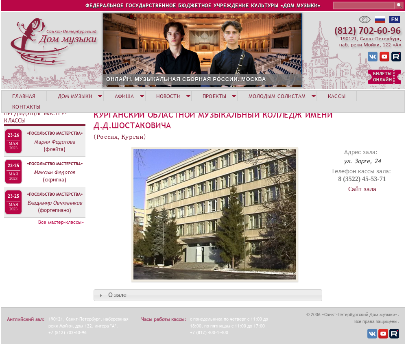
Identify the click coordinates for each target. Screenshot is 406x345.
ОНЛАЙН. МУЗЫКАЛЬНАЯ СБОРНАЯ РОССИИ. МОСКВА (186, 79)
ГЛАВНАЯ (23, 96)
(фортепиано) (54, 210)
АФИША (124, 96)
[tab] (208, 295)
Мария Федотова (54, 141)
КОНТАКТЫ (26, 106)
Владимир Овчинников (54, 202)
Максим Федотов (54, 172)
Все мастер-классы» (61, 222)
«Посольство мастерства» (55, 133)
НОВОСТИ (168, 96)
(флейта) (54, 149)
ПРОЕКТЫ (214, 96)
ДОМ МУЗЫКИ (75, 96)
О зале (117, 295)
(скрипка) (54, 179)
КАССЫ (336, 96)
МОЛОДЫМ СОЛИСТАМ (277, 96)
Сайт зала (362, 189)
